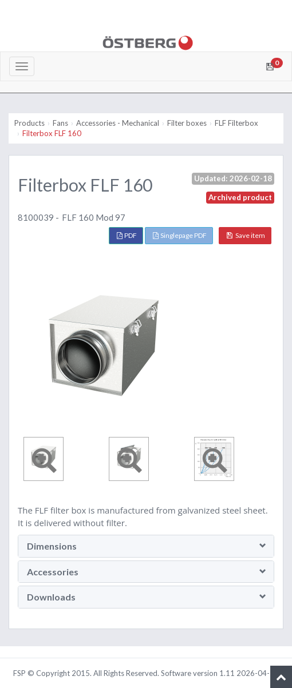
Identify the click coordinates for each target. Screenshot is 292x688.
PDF (127, 235)
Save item (246, 235)
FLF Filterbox (236, 123)
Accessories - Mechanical (117, 123)
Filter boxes (187, 123)
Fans (60, 123)
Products (29, 123)
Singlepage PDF (180, 235)
